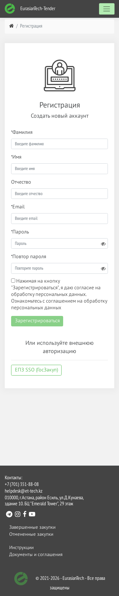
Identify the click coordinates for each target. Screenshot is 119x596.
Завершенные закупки (32, 527)
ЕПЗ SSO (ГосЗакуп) (36, 370)
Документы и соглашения (36, 554)
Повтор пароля (29, 256)
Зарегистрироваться (37, 321)
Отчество (21, 182)
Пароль (20, 232)
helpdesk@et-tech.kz (24, 491)
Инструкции (21, 547)
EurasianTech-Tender (29, 8)
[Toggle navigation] (107, 8)
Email (18, 207)
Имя (16, 157)
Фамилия (22, 132)
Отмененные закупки (31, 534)
